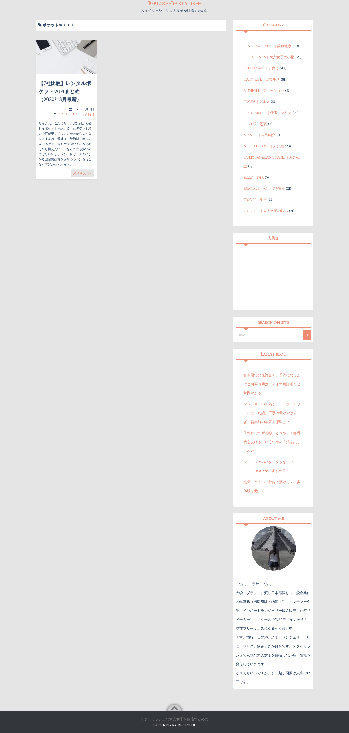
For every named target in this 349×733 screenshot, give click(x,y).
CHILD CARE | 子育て (261, 68)
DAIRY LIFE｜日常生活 (261, 79)
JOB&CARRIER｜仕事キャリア (267, 112)
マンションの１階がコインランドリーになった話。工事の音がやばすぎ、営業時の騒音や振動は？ (271, 413)
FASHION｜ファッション (263, 90)
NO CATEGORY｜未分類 (263, 146)
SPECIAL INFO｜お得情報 (75, 114)
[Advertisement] (273, 277)
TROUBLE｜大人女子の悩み (265, 210)
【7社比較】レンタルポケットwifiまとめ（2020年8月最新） (65, 91)
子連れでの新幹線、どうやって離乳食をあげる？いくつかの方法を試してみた (271, 442)
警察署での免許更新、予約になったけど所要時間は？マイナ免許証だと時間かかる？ (271, 384)
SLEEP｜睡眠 (253, 177)
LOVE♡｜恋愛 (255, 124)
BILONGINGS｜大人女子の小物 (268, 57)
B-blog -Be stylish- (180, 725)
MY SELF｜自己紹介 (259, 135)
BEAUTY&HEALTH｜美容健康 (267, 46)
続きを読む (82, 173)
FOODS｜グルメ (256, 101)
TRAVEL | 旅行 (255, 199)
